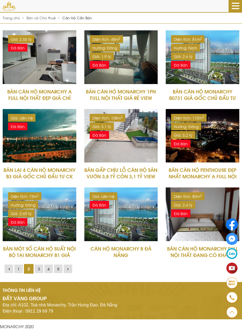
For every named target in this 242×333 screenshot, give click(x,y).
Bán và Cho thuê (41, 17)
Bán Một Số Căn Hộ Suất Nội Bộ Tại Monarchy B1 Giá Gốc (39, 255)
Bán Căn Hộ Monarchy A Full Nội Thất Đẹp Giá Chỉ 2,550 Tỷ (39, 97)
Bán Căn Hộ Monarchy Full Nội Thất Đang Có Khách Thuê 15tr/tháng (202, 255)
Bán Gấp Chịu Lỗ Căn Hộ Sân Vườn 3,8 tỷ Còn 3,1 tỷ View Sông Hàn (120, 176)
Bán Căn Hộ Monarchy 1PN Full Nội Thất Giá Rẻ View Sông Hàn (121, 97)
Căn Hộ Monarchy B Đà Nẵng (121, 251)
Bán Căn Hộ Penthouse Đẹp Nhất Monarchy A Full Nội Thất (203, 176)
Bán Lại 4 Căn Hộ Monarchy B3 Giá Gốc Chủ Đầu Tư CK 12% (39, 176)
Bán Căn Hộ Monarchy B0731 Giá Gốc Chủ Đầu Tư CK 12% (202, 97)
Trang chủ (11, 17)
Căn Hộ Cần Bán (77, 17)
